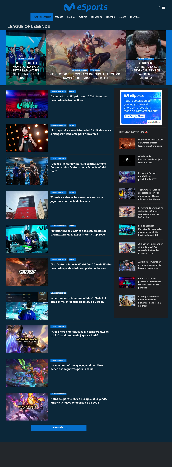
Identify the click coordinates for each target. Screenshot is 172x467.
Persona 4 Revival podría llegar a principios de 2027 (147, 176)
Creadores (96, 17)
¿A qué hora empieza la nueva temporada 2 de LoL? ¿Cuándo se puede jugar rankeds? (79, 333)
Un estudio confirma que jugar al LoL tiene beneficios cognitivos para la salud (76, 367)
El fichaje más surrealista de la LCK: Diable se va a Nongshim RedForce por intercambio (80, 132)
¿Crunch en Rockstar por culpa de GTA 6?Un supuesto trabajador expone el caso (150, 248)
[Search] (159, 7)
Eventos (83, 17)
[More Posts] (58, 428)
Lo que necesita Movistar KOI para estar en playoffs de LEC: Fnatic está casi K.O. (26, 70)
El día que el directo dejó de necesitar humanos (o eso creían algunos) (149, 301)
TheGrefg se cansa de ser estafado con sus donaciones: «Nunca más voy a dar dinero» (149, 194)
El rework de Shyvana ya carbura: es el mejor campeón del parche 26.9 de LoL (86, 76)
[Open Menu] (163, 7)
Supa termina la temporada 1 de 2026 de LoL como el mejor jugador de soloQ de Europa (78, 300)
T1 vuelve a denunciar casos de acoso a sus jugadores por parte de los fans (76, 199)
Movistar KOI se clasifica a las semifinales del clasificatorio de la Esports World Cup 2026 (78, 232)
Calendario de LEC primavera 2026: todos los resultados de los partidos (78, 98)
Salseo (122, 17)
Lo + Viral (135, 17)
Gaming (71, 17)
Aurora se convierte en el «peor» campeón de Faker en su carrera (146, 70)
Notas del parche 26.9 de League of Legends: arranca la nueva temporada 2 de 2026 (78, 401)
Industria (110, 17)
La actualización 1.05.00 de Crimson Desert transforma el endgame (150, 142)
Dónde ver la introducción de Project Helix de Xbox (150, 159)
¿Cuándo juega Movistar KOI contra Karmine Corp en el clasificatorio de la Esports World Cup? (78, 167)
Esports (59, 17)
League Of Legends (42, 17)
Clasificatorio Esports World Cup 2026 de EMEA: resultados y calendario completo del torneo (81, 266)
